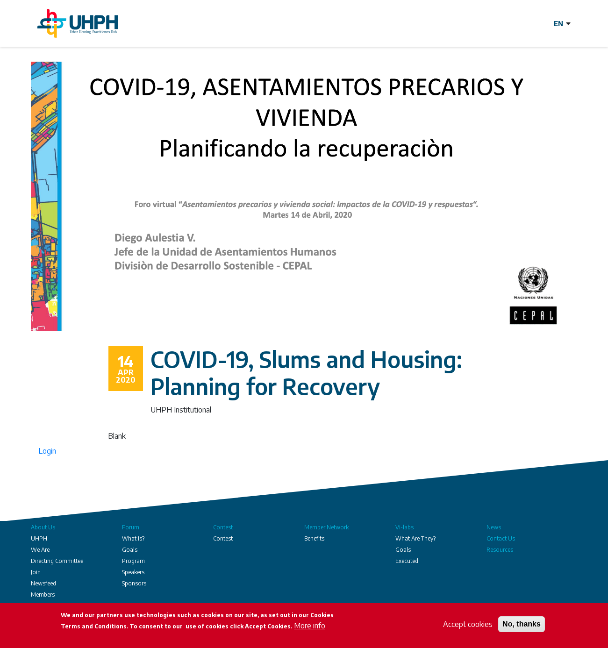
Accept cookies (468, 624)
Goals (129, 549)
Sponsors (134, 583)
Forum (130, 527)
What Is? (133, 538)
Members (43, 594)
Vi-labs (404, 527)
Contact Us (500, 538)
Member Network (326, 527)
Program (133, 560)
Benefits (314, 538)
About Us (43, 527)
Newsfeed (43, 583)
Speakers (133, 572)
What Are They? (415, 538)
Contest (223, 527)
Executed (406, 560)
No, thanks (521, 624)
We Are (40, 549)
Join (36, 572)
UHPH (39, 538)
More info (309, 626)
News (493, 527)
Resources (499, 549)
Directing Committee (57, 560)
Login (47, 451)
